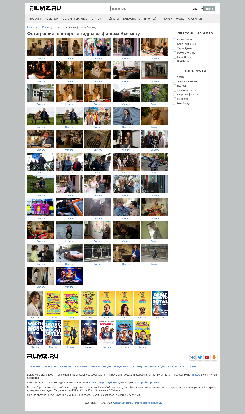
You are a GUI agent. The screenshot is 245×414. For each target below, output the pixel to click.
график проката (173, 18)
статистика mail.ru (182, 366)
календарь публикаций (148, 366)
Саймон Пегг (184, 39)
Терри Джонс (184, 48)
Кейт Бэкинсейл (186, 44)
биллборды (183, 103)
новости (35, 18)
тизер (180, 77)
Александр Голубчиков (104, 382)
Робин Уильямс (186, 52)
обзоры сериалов (75, 18)
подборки (121, 366)
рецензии (51, 18)
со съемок (183, 98)
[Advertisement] (196, 159)
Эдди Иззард (184, 57)
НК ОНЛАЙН (151, 18)
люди (107, 366)
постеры (182, 85)
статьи (96, 18)
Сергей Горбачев (148, 382)
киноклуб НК (131, 18)
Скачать (41, 58)
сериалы (81, 366)
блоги (95, 366)
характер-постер (186, 90)
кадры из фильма (187, 94)
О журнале (195, 18)
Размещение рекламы (148, 403)
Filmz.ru (195, 374)
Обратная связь (123, 403)
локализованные (187, 81)
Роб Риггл (183, 61)
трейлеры (112, 18)
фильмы (66, 366)
